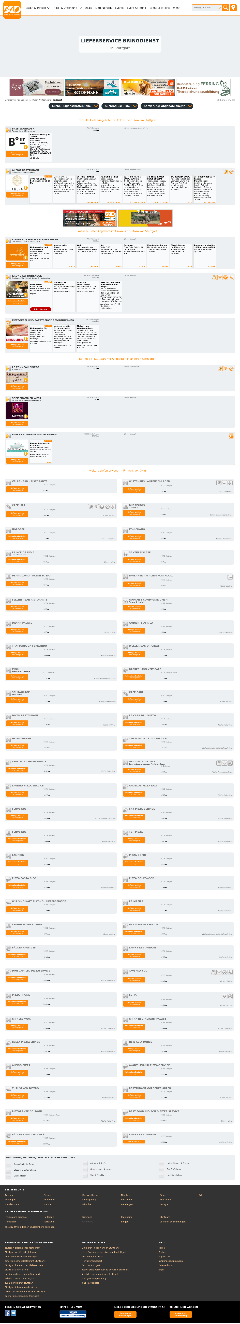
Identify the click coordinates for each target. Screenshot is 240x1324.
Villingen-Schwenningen (173, 1222)
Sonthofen (165, 1200)
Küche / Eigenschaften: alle (71, 106)
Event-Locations (159, 7)
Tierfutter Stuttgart (92, 1262)
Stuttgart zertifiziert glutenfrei (21, 1253)
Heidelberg (49, 1200)
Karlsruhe (48, 1222)
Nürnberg (126, 1196)
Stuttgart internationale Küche (21, 1288)
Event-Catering (136, 7)
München (87, 1205)
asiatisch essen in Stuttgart (19, 1279)
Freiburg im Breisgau (16, 1218)
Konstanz (48, 1205)
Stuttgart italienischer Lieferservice (24, 1266)
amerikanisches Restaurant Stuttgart (24, 1262)
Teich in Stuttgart (91, 1266)
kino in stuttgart (90, 1283)
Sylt (201, 1196)
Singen (163, 1196)
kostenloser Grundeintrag (180, 1315)
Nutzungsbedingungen (170, 1262)
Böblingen (10, 1200)
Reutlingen (127, 1205)
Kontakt (162, 1253)
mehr (176, 7)
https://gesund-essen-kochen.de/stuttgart (104, 1253)
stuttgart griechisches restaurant (22, 1248)
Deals (88, 7)
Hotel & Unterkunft (65, 7)
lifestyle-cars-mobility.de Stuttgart (100, 1275)
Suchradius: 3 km (117, 106)
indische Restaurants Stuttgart (21, 1257)
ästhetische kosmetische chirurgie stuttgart (105, 1270)
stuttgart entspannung (94, 1279)
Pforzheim (126, 1200)
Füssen (47, 1196)
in (18, 101)
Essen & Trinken (36, 7)
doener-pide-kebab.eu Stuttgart (22, 1297)
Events (119, 7)
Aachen (9, 1196)
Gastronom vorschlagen (125, 1315)
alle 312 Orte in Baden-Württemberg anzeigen (29, 1227)
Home (161, 1248)
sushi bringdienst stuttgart (19, 1283)
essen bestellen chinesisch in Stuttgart (26, 1292)
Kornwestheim (90, 1196)
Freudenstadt (12, 1205)
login (161, 1270)
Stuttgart (164, 1205)
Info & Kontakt (134, 1142)
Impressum (164, 1257)
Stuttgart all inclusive (16, 1270)
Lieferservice (103, 7)
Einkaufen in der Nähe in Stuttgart (100, 1248)
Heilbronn (48, 1218)
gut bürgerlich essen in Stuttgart (22, 1275)
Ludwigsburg (89, 1200)
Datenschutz (165, 1266)
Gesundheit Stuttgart (93, 1257)
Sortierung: (164, 106)
